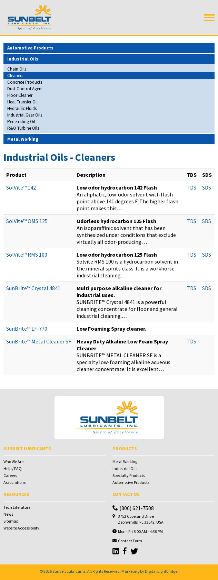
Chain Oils (16, 69)
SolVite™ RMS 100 (26, 254)
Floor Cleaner (19, 95)
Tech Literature (16, 507)
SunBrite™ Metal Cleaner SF (38, 341)
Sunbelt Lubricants (69, 571)
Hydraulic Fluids (22, 108)
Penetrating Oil (21, 122)
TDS (191, 187)
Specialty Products (128, 475)
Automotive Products (130, 482)
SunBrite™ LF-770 (26, 328)
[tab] (109, 48)
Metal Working (124, 461)
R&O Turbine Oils (23, 128)
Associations (14, 482)
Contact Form (130, 540)
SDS (206, 187)
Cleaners (15, 76)
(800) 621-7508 (133, 508)
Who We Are (13, 461)
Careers (10, 475)
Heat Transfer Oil (22, 102)
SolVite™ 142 (21, 187)
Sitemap (10, 521)
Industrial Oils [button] (22, 59)
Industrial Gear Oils (24, 115)
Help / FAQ (12, 468)
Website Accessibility (21, 528)
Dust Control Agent (25, 89)
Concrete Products (24, 82)
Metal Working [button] (22, 139)
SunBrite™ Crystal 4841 (33, 288)
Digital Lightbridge (161, 571)
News (8, 514)
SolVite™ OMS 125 (27, 221)
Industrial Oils (124, 468)
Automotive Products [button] (30, 48)
